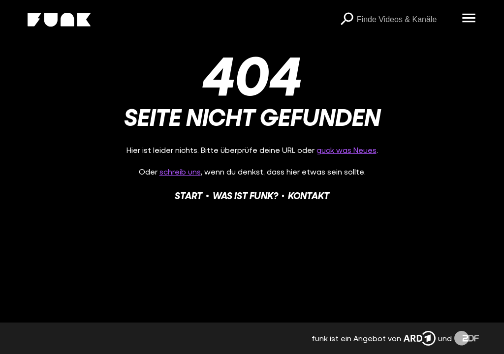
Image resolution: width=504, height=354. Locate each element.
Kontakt (308, 195)
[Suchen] (347, 19)
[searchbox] (406, 19)
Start (188, 195)
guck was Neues (346, 149)
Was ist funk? (245, 195)
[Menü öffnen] (469, 18)
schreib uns (180, 171)
